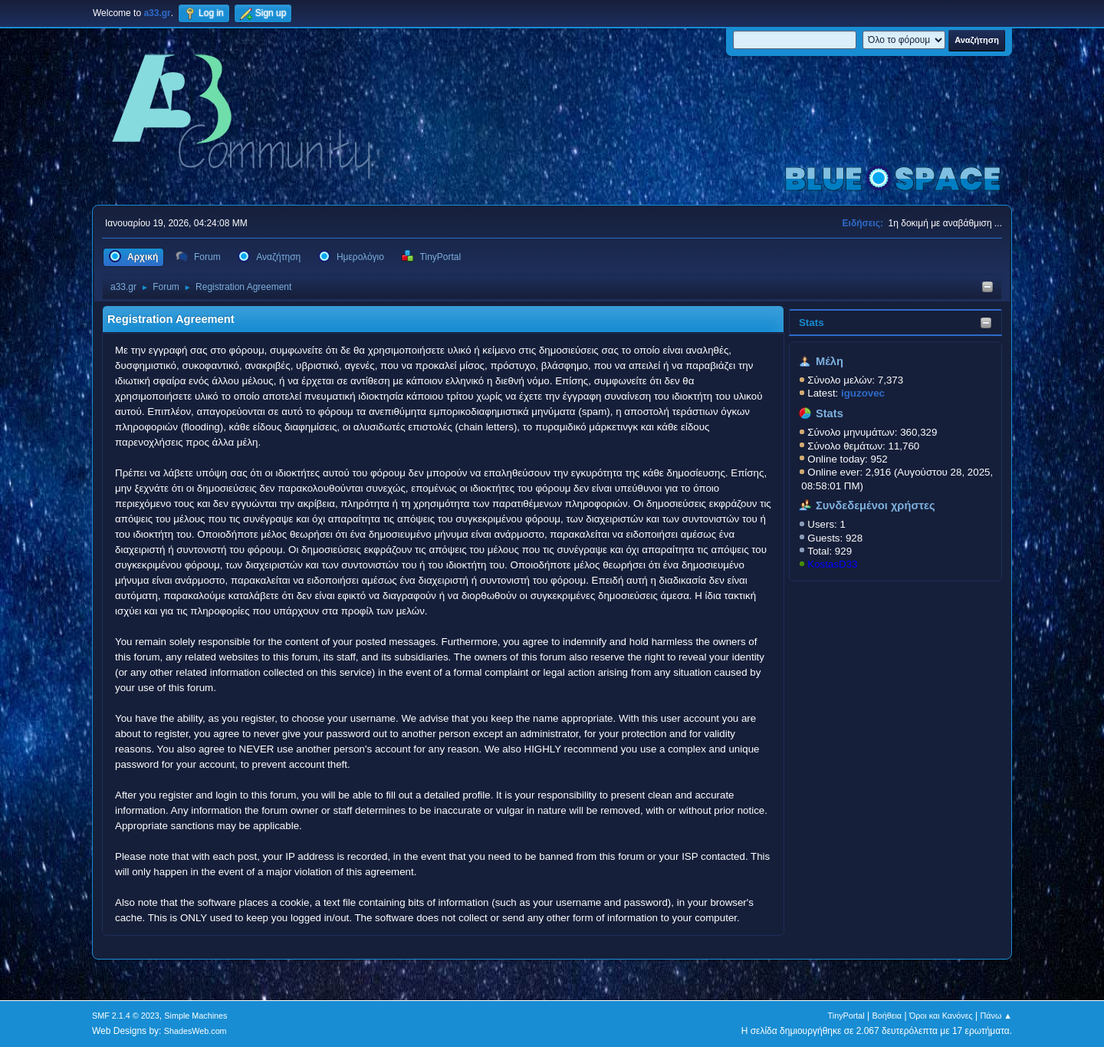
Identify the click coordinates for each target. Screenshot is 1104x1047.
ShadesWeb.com (195, 1030)
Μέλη (829, 361)
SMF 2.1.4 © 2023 (125, 1015)
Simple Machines (195, 1015)
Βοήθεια (887, 1015)
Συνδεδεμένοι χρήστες (875, 505)
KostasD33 (832, 564)
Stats (811, 322)
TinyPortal (846, 1015)
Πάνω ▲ (997, 1015)
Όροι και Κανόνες (941, 1015)
